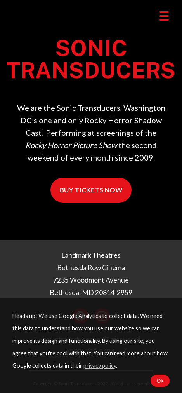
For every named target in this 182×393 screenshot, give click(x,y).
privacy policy (99, 365)
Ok (160, 381)
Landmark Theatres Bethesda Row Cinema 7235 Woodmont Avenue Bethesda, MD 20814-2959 (91, 274)
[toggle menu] (164, 16)
